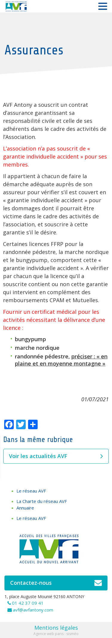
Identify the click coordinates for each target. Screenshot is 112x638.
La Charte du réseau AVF (41, 501)
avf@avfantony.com (33, 610)
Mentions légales (56, 627)
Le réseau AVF (31, 491)
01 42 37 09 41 (28, 603)
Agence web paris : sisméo (56, 633)
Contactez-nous (56, 583)
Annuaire (25, 508)
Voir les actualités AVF (56, 456)
